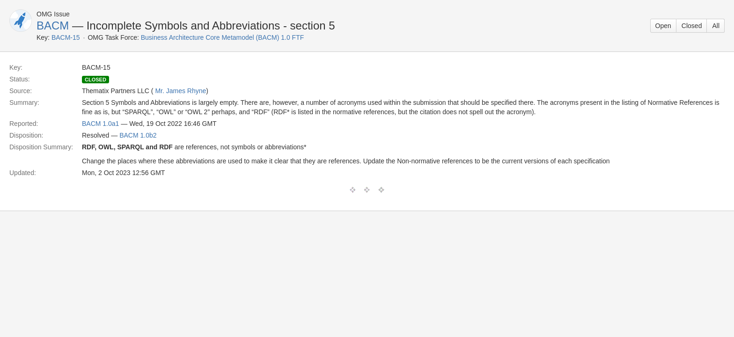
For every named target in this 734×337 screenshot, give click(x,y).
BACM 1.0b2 (137, 135)
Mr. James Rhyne (180, 91)
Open (663, 25)
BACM (53, 25)
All (715, 25)
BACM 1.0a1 (100, 123)
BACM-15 (65, 37)
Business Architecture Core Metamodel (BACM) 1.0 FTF (222, 37)
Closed (692, 25)
